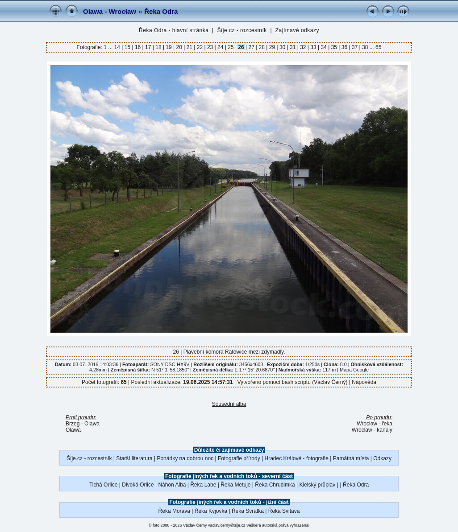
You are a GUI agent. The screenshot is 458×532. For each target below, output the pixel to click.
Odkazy (382, 458)
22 (199, 47)
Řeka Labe (203, 485)
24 (220, 47)
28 (261, 47)
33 (313, 47)
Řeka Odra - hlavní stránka (173, 30)
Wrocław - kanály (372, 430)
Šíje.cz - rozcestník (241, 30)
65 (378, 47)
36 (344, 47)
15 (127, 47)
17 (148, 47)
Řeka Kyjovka (211, 511)
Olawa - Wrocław (109, 11)
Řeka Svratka (248, 511)
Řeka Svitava (284, 511)
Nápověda (364, 382)
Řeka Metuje (235, 485)
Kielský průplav (317, 485)
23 (210, 47)
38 (365, 47)
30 (282, 47)
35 (333, 47)
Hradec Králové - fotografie (297, 458)
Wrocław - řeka (374, 424)
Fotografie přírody (239, 458)
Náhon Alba (172, 485)
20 (179, 47)
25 (230, 47)
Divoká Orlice (138, 485)
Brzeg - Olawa (83, 424)
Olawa (73, 430)
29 (271, 47)
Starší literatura (134, 458)
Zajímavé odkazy (297, 30)
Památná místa (351, 458)
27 (251, 47)
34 (323, 47)
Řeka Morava (174, 511)
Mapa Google (354, 369)
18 (158, 47)
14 (118, 47)
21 (189, 47)
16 (137, 47)
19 (168, 47)
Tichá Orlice (103, 485)
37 (354, 47)
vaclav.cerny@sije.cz (227, 525)
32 (303, 47)
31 (292, 47)
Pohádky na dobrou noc (185, 458)
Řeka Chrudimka (275, 485)
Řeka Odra (161, 11)
